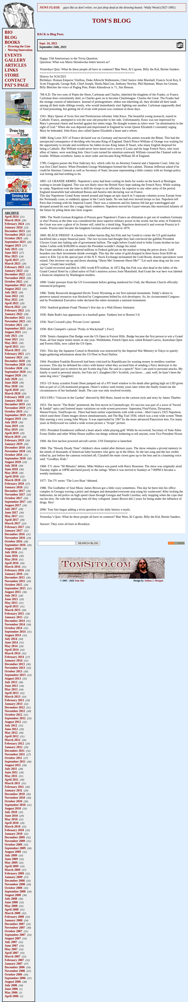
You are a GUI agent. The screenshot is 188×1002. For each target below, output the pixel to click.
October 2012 (13, 714)
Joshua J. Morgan (153, 580)
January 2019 (14, 444)
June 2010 (11, 815)
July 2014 (11, 638)
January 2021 (14, 357)
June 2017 (11, 512)
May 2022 (11, 299)
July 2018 (11, 465)
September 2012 (15, 718)
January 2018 (14, 487)
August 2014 (13, 635)
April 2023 (11, 260)
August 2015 (13, 592)
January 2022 (14, 314)
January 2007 (14, 963)
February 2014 (14, 657)
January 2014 (14, 660)
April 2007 (11, 952)
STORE (12, 75)
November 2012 (15, 711)
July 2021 (11, 335)
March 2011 (12, 783)
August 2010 (13, 808)
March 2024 (12, 220)
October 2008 (13, 887)
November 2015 (15, 581)
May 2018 (11, 472)
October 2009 (13, 844)
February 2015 (14, 613)
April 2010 (11, 823)
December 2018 (15, 447)
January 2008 (14, 920)
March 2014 (12, 653)
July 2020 (11, 379)
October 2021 (13, 324)
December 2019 (15, 404)
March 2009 (12, 869)
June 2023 (11, 252)
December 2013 (15, 664)
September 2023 (15, 241)
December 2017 (15, 491)
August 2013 (13, 678)
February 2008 (14, 916)
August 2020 (13, 375)
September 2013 (15, 675)
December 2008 (15, 880)
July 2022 (11, 292)
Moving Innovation (20, 50)
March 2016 (12, 566)
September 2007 (15, 934)
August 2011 (13, 765)
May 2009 (11, 862)
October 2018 (13, 454)
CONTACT (15, 80)
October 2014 (13, 628)
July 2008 (11, 898)
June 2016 (11, 555)
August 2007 (13, 938)
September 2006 (15, 978)
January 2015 (14, 617)
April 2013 (11, 693)
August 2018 (13, 462)
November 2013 (15, 667)
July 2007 (11, 942)
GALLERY (15, 60)
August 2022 (13, 288)
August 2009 (13, 851)
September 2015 (15, 588)
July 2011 (11, 768)
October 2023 (13, 238)
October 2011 (13, 758)
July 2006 (11, 985)
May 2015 (11, 602)
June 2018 (11, 469)
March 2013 (12, 696)
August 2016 (13, 548)
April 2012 (11, 736)
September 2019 (15, 415)
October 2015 (13, 584)
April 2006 (11, 996)
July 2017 (11, 509)
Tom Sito (79, 580)
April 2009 (11, 866)
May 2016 (11, 559)
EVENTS (13, 55)
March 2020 (12, 393)
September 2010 (15, 804)
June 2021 (11, 339)
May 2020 (11, 386)
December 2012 (15, 707)
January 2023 (14, 270)
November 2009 (15, 841)
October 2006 (13, 974)
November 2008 (15, 884)
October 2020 (13, 368)
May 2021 (11, 343)
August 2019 (13, 418)
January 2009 (14, 877)
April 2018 (11, 476)
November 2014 (15, 624)
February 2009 (14, 873)
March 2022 (12, 306)
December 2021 (15, 317)
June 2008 (11, 902)
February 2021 (14, 353)
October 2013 (13, 671)
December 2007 (15, 924)
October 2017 (13, 498)
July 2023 (11, 249)
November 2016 (15, 537)
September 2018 (15, 458)
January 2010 (14, 833)
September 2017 (15, 501)
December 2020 (15, 361)
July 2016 (11, 552)
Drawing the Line (19, 46)
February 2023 (14, 267)
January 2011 (13, 790)
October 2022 (13, 281)
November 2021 (15, 321)
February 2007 (14, 960)
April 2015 (11, 606)
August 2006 (13, 981)
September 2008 (15, 891)
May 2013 (11, 689)
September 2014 (15, 631)
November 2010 (15, 797)
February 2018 (14, 483)
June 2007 (11, 945)
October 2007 (13, 931)
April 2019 (11, 433)
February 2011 (14, 786)
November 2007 (15, 927)
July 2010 (11, 812)
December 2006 (15, 967)
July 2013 (11, 682)
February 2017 (14, 527)
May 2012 (11, 732)
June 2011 (11, 772)
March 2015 (12, 610)
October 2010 (13, 801)
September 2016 (15, 545)
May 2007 (11, 949)
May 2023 (11, 256)
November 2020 (15, 364)
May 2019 (11, 429)
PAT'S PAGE (17, 85)
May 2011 (11, 776)
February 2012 (14, 743)
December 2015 (15, 577)
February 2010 (14, 830)
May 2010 (11, 819)
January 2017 (14, 530)
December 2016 (15, 534)
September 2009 (15, 848)
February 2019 (14, 440)
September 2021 (15, 328)
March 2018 (12, 480)
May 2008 (11, 906)
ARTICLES (15, 65)
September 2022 (15, 285)
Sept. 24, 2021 (48, 43)
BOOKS (12, 42)
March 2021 (12, 350)
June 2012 (11, 729)
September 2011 (15, 761)
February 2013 (14, 700)
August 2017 (13, 505)
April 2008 (11, 909)
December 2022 (15, 274)
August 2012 (13, 721)
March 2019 (12, 436)
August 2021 (13, 332)
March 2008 (12, 913)
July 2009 (11, 855)
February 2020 (14, 397)
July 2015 (11, 595)
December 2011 (15, 750)
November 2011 (15, 754)
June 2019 (11, 426)
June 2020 (11, 382)
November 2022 (15, 278)
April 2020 (11, 389)
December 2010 (15, 794)
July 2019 (11, 422)
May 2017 (11, 516)
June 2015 (11, 599)
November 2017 (15, 494)
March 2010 (12, 826)
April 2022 (11, 303)
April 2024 (11, 216)
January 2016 (14, 574)
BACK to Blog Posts (50, 34)
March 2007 (12, 956)
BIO (9, 32)
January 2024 (14, 227)
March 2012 (12, 740)
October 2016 (13, 541)
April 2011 (11, 779)
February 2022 (14, 310)
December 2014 (15, 620)
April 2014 (11, 649)
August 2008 (13, 895)
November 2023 (15, 234)
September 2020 (15, 371)
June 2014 (11, 642)
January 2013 (14, 703)
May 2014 (11, 646)
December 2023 (15, 231)
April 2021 (11, 346)
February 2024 (14, 223)
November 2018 (15, 451)
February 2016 (14, 570)
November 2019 (15, 408)
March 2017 (12, 523)
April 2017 (11, 519)
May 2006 (11, 992)
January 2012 (14, 747)
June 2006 (11, 989)
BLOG (11, 37)
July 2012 (11, 725)
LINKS (11, 70)
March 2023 (12, 263)
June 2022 (11, 296)
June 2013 (11, 685)
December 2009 (15, 837)
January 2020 (14, 400)
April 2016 (11, 563)
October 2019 (13, 411)
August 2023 (13, 245)
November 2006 (15, 970)
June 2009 (11, 859)
